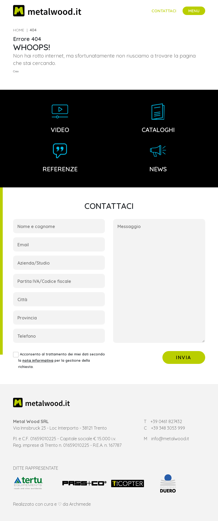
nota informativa (37, 360)
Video (60, 118)
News (158, 158)
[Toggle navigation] (194, 11)
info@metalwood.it (170, 438)
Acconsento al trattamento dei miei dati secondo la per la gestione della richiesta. (61, 360)
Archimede (80, 504)
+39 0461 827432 (166, 421)
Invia (184, 357)
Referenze (60, 158)
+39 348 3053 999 (168, 428)
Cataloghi (158, 118)
